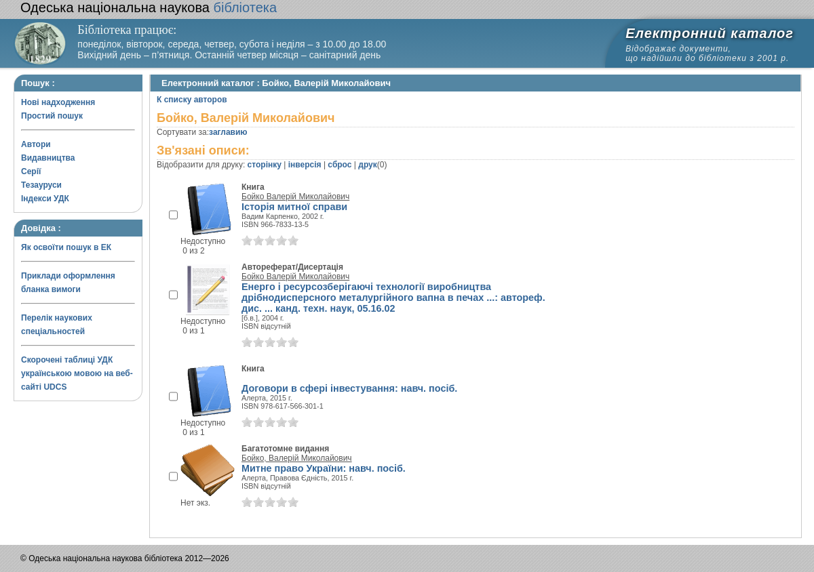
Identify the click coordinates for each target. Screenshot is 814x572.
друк (367, 164)
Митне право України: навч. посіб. (323, 468)
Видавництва (48, 158)
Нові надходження (58, 102)
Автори (36, 144)
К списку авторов (192, 99)
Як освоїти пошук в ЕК (66, 247)
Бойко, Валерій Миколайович (296, 458)
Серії (31, 171)
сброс (339, 164)
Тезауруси (41, 185)
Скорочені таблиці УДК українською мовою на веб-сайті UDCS (77, 373)
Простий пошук (52, 116)
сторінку (265, 164)
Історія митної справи (294, 206)
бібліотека (148, 7)
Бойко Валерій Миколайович (295, 196)
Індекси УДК (45, 198)
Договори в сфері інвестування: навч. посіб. (349, 388)
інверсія (305, 164)
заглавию (228, 132)
